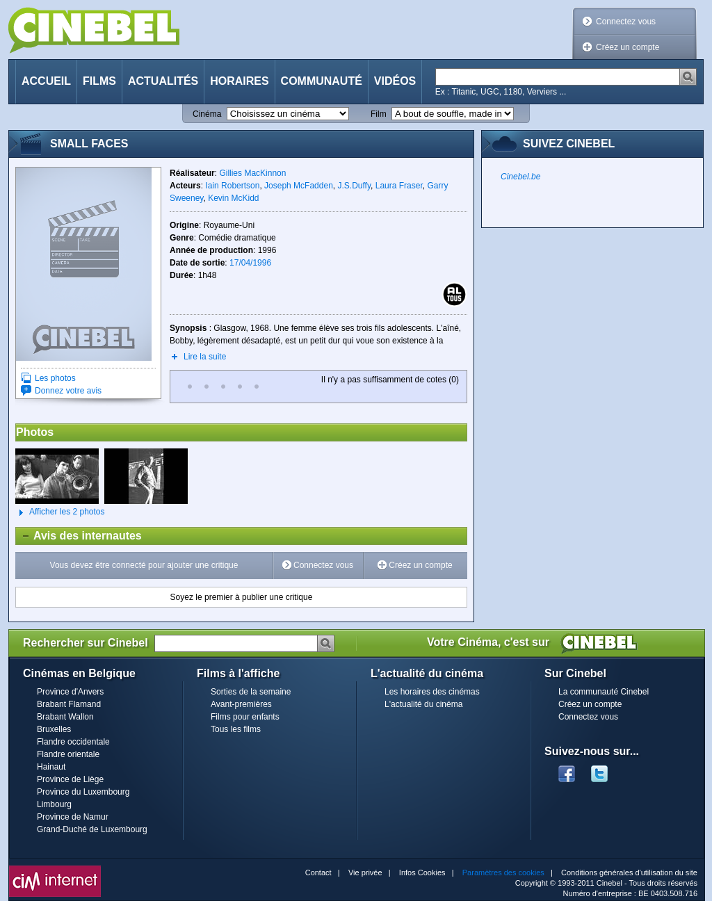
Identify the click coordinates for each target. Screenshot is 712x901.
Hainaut (51, 767)
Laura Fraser (399, 185)
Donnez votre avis (68, 391)
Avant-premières (241, 704)
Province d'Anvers (70, 692)
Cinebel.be (520, 176)
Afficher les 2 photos (60, 512)
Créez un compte (627, 47)
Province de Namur (72, 817)
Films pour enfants (245, 717)
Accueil (46, 81)
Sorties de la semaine (251, 692)
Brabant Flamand (69, 704)
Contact (318, 872)
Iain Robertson (232, 185)
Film (379, 114)
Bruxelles (54, 729)
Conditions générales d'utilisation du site (629, 872)
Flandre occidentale (73, 742)
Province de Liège (70, 779)
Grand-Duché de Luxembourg (92, 829)
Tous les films (236, 729)
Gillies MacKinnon (252, 173)
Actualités (163, 81)
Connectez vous (626, 21)
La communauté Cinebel (603, 692)
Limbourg (54, 804)
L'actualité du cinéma (423, 704)
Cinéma (207, 114)
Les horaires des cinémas (432, 692)
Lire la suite (205, 357)
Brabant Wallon (65, 717)
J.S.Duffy (354, 185)
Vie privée (365, 872)
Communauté (321, 81)
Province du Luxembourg (83, 792)
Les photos (55, 378)
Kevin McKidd (233, 198)
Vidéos (395, 81)
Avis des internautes (79, 536)
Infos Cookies (422, 872)
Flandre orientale (68, 754)
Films (99, 81)
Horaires (239, 81)
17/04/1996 (250, 263)
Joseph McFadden (298, 185)
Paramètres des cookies (503, 872)
